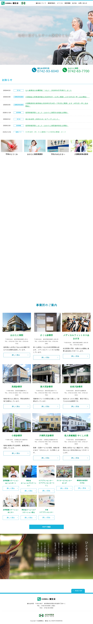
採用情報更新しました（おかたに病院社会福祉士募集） (47, 112)
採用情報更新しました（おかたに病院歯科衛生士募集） (47, 126)
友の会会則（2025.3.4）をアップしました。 (42, 119)
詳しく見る (16, 355)
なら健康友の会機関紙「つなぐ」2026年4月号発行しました (48, 90)
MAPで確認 (46, 527)
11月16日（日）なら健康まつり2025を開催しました (45, 132)
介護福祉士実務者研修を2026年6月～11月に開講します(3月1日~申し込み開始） (57, 97)
